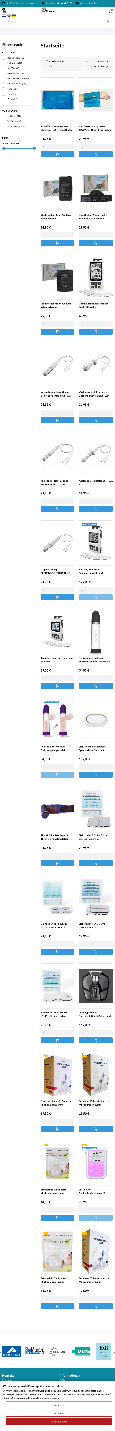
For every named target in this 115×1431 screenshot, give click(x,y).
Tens (11, 94)
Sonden (12, 88)
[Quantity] (57, 147)
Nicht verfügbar (16, 126)
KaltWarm (13, 68)
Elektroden (14, 63)
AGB (62, 1380)
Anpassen (59, 1404)
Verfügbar (14, 121)
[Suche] (57, 21)
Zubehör (12, 99)
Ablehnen (59, 1413)
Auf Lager (14, 116)
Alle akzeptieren (59, 1421)
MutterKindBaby (16, 83)
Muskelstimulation (18, 78)
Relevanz (103, 61)
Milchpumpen (15, 73)
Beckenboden (16, 57)
